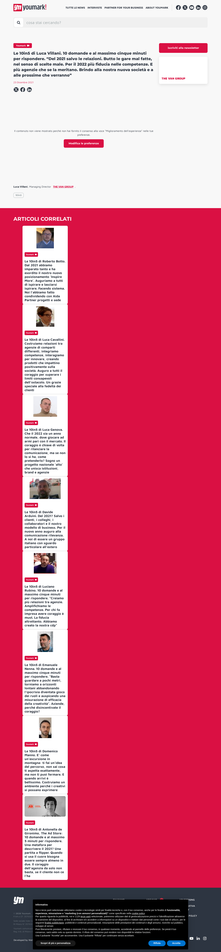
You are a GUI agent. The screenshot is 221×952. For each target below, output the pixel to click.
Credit (183, 922)
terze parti (86, 916)
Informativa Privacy (187, 907)
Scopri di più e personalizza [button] (55, 943)
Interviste (95, 7)
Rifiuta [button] (157, 943)
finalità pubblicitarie (54, 922)
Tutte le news (75, 7)
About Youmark (157, 7)
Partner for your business (124, 7)
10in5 (19, 195)
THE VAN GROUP (173, 78)
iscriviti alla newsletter (183, 47)
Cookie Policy (188, 915)
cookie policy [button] (138, 913)
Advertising (187, 899)
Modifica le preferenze (84, 143)
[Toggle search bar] (18, 22)
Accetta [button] (176, 943)
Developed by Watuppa (26, 940)
